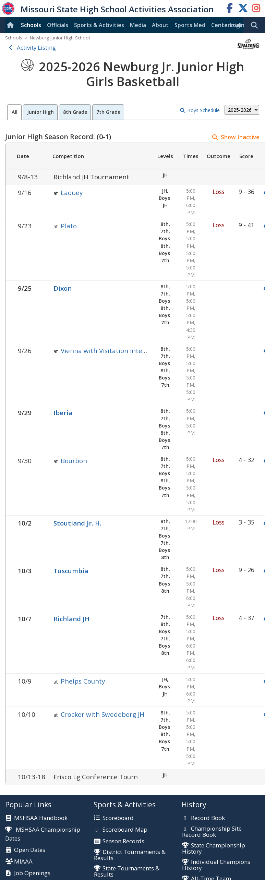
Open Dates (29, 850)
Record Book (208, 818)
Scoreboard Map (125, 830)
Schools (31, 25)
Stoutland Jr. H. (77, 523)
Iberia (62, 412)
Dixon (62, 288)
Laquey (72, 192)
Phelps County (83, 681)
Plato (69, 225)
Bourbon (74, 460)
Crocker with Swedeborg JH (102, 714)
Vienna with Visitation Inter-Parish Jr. (117, 350)
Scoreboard (118, 818)
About (160, 25)
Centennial (225, 25)
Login (237, 25)
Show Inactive (240, 137)
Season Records (123, 841)
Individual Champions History (216, 865)
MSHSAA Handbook (41, 818)
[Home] (11, 25)
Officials (57, 25)
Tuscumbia (70, 570)
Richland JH (71, 618)
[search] (256, 25)
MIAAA (23, 861)
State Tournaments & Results (126, 871)
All (14, 112)
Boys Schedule (203, 110)
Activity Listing (36, 47)
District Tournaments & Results (130, 855)
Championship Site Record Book (211, 831)
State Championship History (213, 848)
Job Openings (32, 873)
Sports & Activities (99, 25)
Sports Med (189, 25)
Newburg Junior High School (60, 38)
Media (138, 25)
